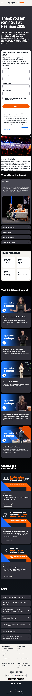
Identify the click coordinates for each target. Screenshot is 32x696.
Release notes (20, 650)
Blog (18, 648)
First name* (6, 69)
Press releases (20, 653)
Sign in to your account (23, 663)
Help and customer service (8, 663)
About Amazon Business (7, 648)
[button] (16, 304)
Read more (8, 505)
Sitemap (4, 665)
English (9, 675)
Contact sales (5, 661)
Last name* (6, 76)
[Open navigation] (2, 2)
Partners (4, 653)
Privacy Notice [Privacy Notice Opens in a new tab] (16, 689)
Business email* (7, 83)
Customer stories (6, 650)
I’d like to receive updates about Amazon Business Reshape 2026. (15, 98)
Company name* (7, 90)
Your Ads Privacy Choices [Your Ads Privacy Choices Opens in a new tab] (16, 691)
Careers (3, 655)
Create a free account (22, 661)
